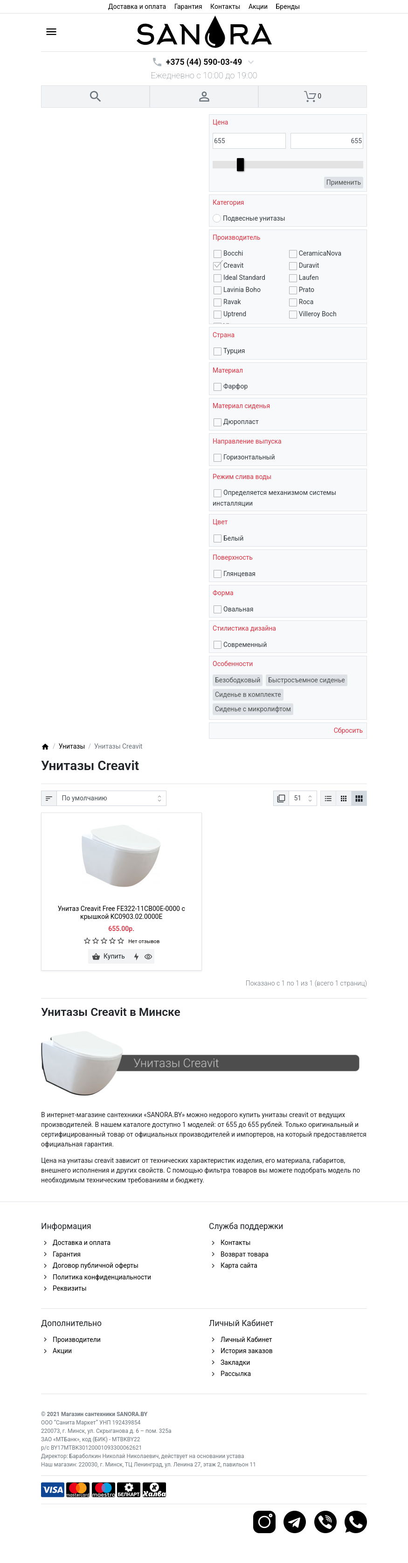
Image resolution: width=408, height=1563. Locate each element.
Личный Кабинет (246, 1339)
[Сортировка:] (111, 798)
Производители (77, 1339)
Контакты (225, 6)
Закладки (235, 1362)
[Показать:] (303, 798)
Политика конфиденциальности (102, 1277)
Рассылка (236, 1373)
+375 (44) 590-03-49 (204, 62)
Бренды (288, 6)
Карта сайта (239, 1265)
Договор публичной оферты (95, 1265)
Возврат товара (245, 1254)
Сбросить (347, 730)
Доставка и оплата (137, 6)
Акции (258, 6)
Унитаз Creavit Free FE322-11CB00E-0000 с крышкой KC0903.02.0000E (121, 912)
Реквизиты (70, 1288)
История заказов (247, 1351)
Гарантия (188, 6)
